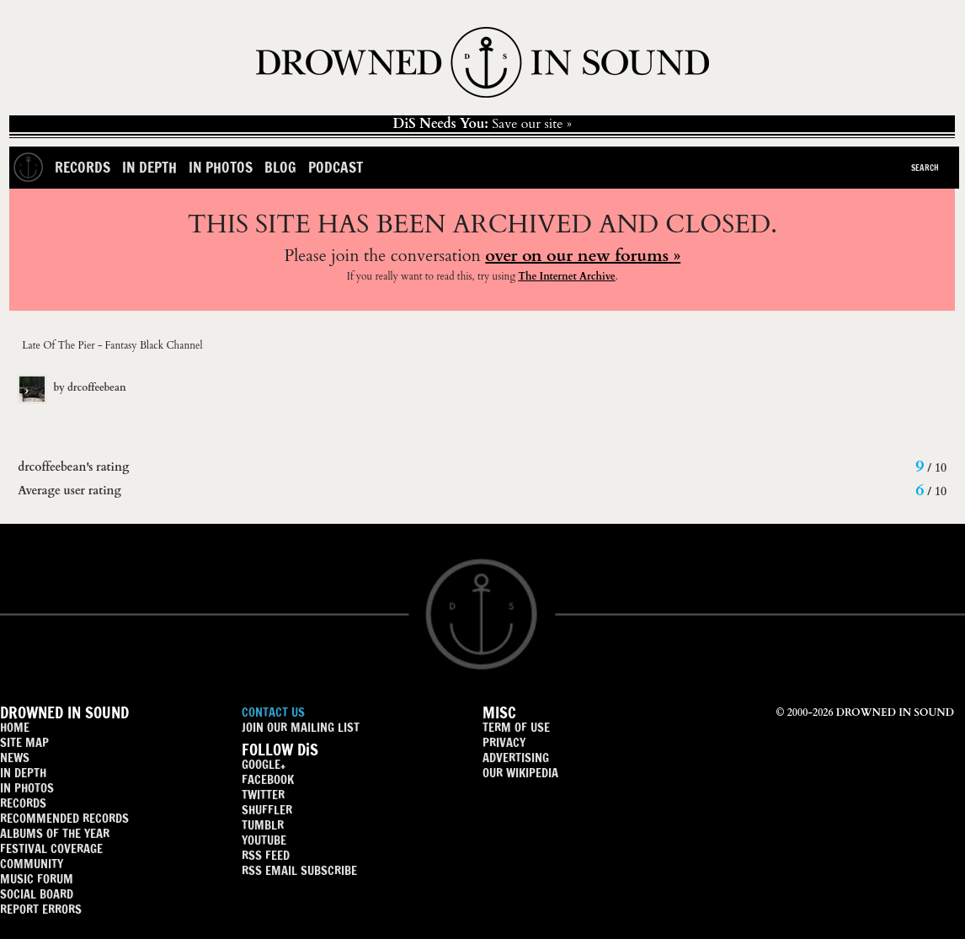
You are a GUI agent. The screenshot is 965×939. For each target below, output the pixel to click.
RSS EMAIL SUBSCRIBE (299, 870)
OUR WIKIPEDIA (520, 773)
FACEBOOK (268, 779)
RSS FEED (266, 855)
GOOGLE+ (263, 764)
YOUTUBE (264, 840)
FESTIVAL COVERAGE (51, 848)
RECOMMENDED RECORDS (64, 818)
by (71, 387)
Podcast (335, 167)
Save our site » (482, 123)
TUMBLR (263, 825)
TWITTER (263, 794)
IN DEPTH (23, 773)
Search (925, 167)
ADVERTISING (515, 757)
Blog (280, 167)
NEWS (14, 757)
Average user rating (69, 491)
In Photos (221, 167)
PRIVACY (503, 742)
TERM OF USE (516, 727)
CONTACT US (273, 712)
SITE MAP (24, 742)
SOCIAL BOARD (36, 894)
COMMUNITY (31, 863)
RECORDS (23, 803)
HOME (14, 727)
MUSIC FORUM (36, 879)
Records (82, 167)
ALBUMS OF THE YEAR (54, 833)
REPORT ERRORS (41, 909)
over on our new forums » (582, 255)
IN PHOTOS (27, 788)
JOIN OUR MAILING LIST (301, 727)
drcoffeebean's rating (73, 467)
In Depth (149, 167)
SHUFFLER (267, 810)
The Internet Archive (566, 276)
